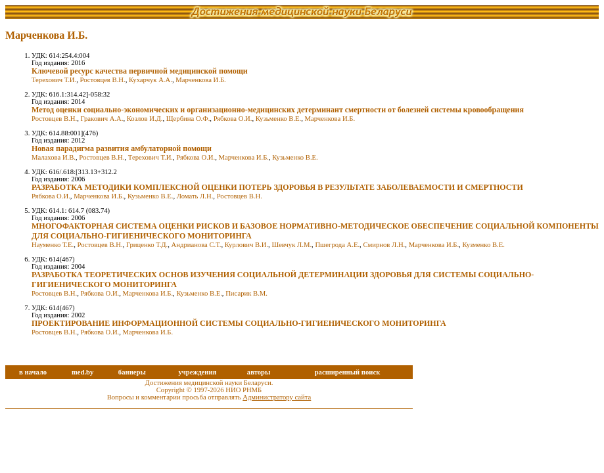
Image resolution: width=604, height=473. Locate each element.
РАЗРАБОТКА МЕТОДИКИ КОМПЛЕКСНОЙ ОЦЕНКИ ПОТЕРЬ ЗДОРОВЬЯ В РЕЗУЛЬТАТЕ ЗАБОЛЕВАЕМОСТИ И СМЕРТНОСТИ (277, 187)
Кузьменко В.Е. (278, 118)
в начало (33, 372)
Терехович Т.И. (54, 79)
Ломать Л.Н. (195, 196)
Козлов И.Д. (145, 118)
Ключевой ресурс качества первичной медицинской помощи (140, 71)
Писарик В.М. (246, 293)
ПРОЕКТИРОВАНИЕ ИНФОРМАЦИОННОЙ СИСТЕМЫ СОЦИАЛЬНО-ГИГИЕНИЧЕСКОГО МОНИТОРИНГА (239, 323)
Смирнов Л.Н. (384, 244)
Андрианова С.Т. (196, 244)
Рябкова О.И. (233, 118)
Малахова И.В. (54, 157)
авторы (259, 372)
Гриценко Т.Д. (147, 244)
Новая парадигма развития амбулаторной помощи (122, 148)
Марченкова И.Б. (200, 79)
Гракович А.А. (101, 118)
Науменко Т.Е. (53, 244)
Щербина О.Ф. (188, 118)
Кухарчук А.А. (150, 79)
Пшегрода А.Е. (337, 244)
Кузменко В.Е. (483, 244)
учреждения (197, 372)
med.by (82, 372)
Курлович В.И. (246, 244)
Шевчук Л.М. (291, 244)
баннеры (132, 372)
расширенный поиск (348, 372)
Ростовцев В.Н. (103, 79)
